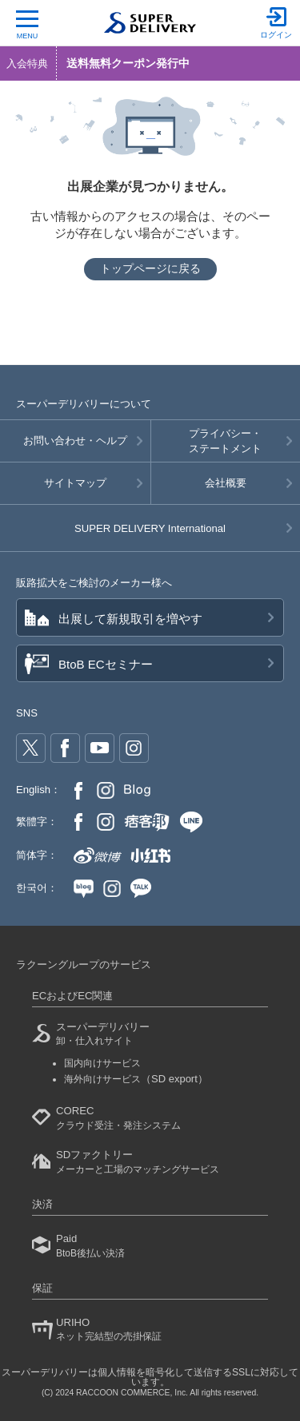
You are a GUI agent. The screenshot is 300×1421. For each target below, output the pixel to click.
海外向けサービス (136, 1079)
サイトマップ (75, 483)
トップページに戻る (150, 268)
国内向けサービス (102, 1063)
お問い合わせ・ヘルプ (75, 441)
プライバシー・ (226, 441)
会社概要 (225, 483)
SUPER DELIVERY (150, 528)
